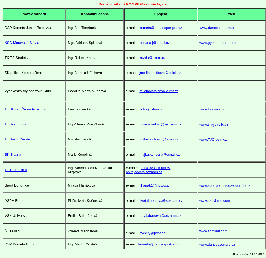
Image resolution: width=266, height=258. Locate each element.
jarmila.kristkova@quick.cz (160, 73)
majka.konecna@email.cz (159, 154)
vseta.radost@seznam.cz (161, 124)
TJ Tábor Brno (16, 170)
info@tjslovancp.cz (155, 109)
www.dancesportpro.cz (217, 28)
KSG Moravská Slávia (22, 43)
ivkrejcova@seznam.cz (144, 172)
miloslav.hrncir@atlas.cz (159, 139)
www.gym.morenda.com (218, 43)
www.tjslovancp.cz (213, 109)
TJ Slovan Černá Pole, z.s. (26, 109)
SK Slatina (13, 154)
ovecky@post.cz (152, 233)
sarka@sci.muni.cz (155, 168)
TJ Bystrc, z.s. (16, 124)
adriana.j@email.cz (154, 43)
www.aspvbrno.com (214, 201)
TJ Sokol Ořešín (17, 139)
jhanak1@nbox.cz (154, 185)
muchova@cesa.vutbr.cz (158, 91)
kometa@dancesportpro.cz (160, 28)
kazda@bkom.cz (153, 58)
